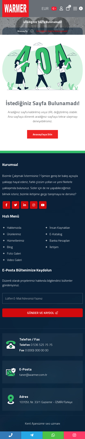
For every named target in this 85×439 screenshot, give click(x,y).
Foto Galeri (11, 253)
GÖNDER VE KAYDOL (42, 313)
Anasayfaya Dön (42, 134)
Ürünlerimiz (11, 234)
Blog (7, 247)
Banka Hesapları (57, 240)
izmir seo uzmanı (49, 423)
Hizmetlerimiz (13, 240)
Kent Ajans (32, 423)
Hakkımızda (11, 227)
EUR (45, 8)
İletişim (51, 247)
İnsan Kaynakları (57, 227)
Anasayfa (22, 31)
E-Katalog (53, 234)
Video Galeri (12, 260)
